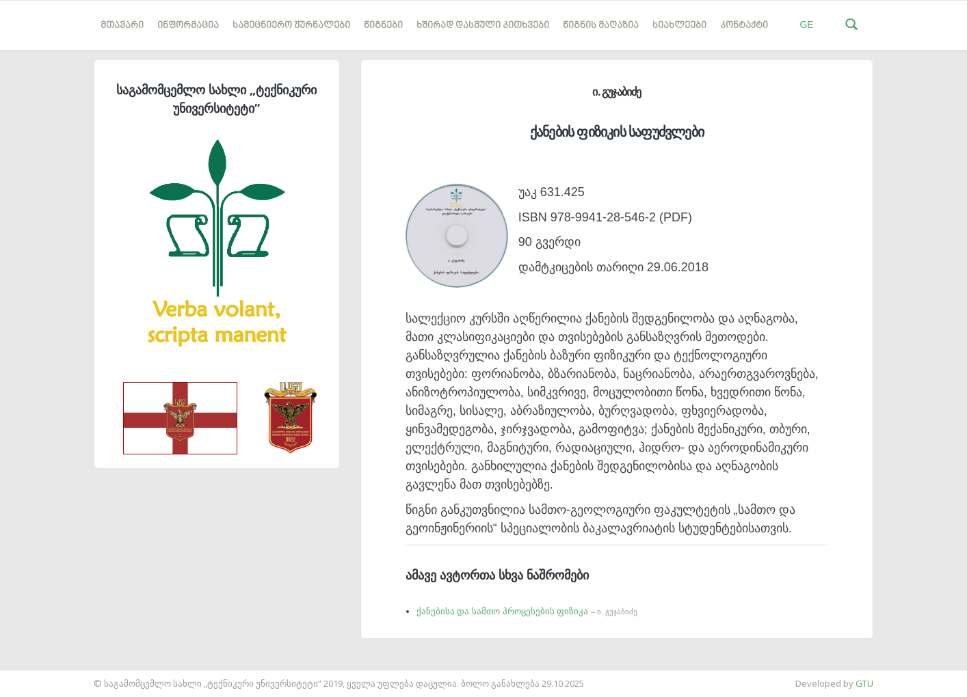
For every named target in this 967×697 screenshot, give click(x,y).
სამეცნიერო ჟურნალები (291, 25)
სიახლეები (679, 25)
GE (806, 24)
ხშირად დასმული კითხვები (482, 25)
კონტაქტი (744, 25)
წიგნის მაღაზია (601, 25)
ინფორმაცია (188, 25)
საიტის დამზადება (40, 676)
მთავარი (122, 25)
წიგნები (383, 25)
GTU (864, 683)
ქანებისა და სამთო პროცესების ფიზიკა (526, 611)
